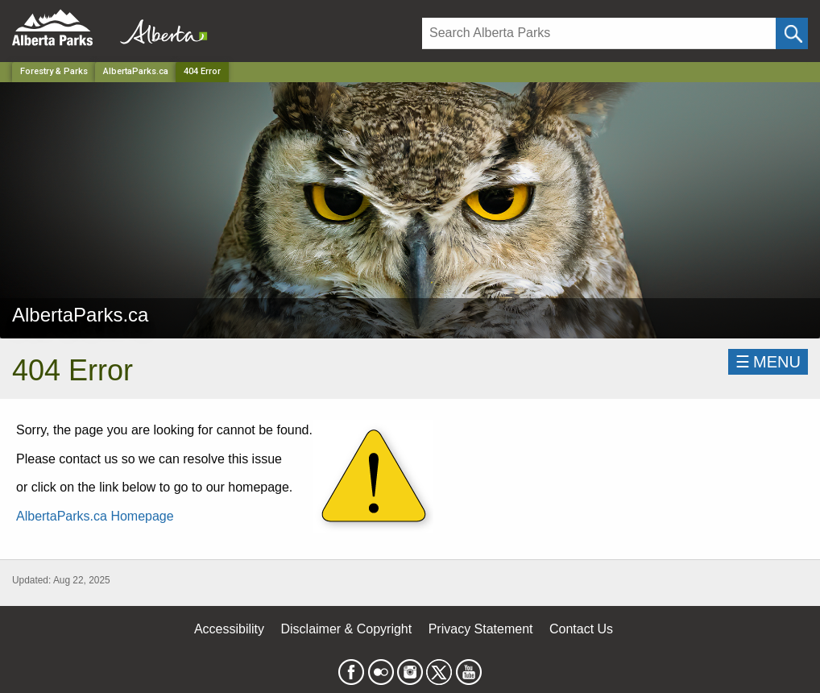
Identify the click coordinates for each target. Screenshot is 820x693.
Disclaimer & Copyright (346, 629)
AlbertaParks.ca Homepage (95, 516)
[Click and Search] (792, 33)
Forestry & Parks (54, 71)
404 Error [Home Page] (202, 71)
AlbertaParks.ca (135, 71)
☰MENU (768, 362)
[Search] (599, 33)
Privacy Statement (481, 629)
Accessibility (229, 629)
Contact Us (581, 629)
